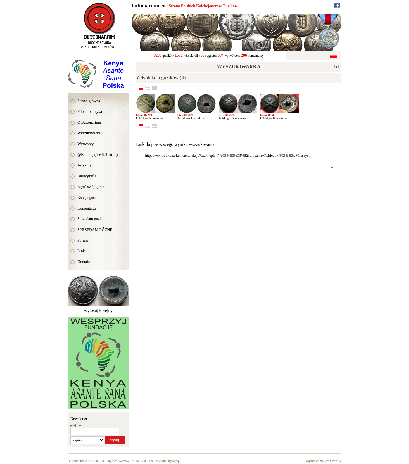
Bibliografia (86, 176)
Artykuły (84, 165)
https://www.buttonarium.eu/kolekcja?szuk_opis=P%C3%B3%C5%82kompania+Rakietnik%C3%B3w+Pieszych (239, 160)
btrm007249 (144, 114)
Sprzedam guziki (90, 219)
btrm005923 (185, 114)
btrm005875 (227, 114)
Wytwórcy (85, 144)
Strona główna (88, 101)
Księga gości (87, 198)
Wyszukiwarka (89, 133)
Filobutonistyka (89, 112)
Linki (81, 251)
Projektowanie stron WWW (322, 461)
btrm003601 (268, 114)
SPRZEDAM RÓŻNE (94, 230)
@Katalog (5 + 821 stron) (97, 155)
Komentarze (86, 208)
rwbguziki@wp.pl (168, 461)
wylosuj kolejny (98, 310)
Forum (82, 240)
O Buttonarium (89, 122)
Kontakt (83, 262)
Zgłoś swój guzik (90, 187)
